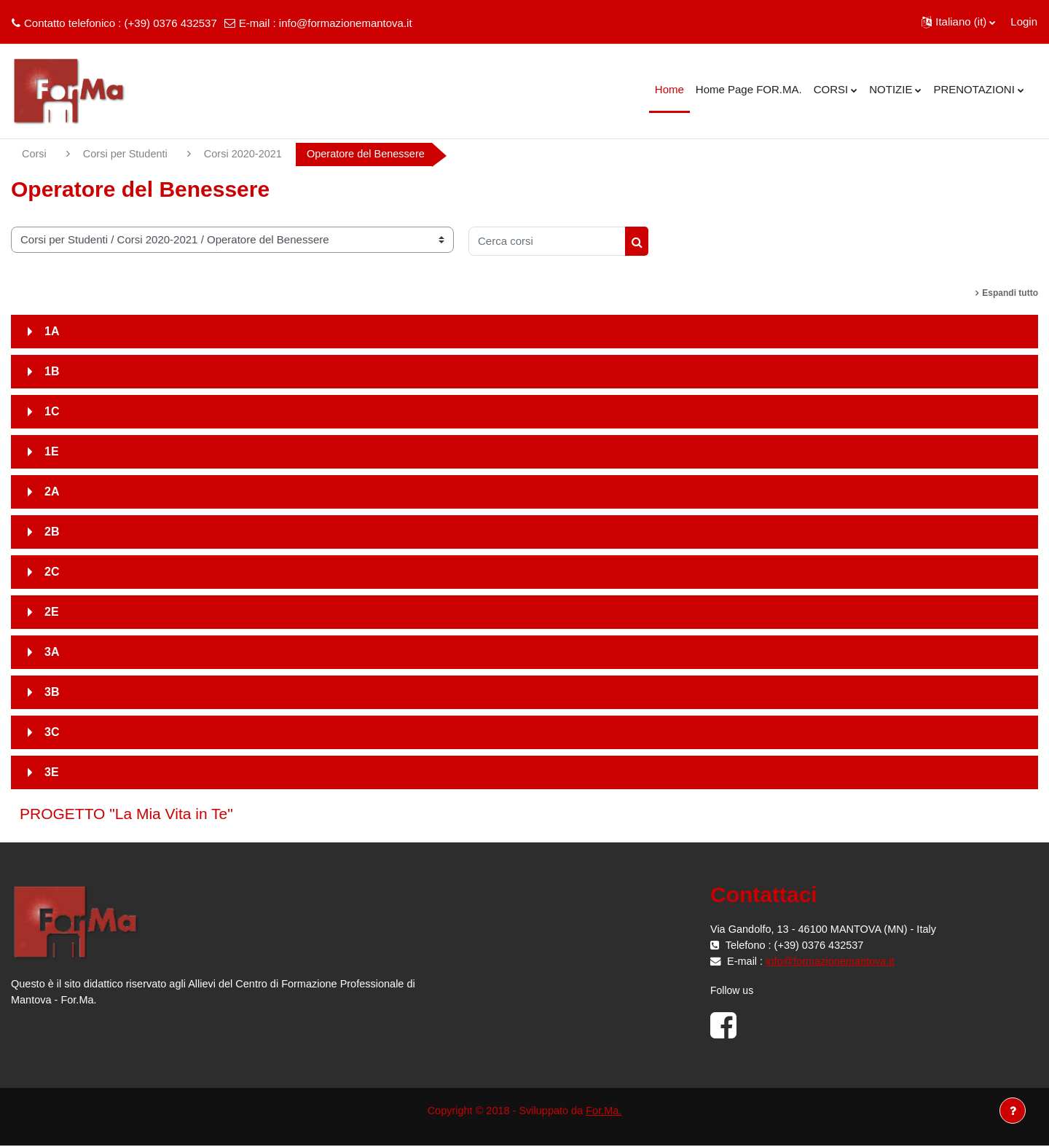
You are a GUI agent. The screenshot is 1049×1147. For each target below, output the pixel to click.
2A (51, 492)
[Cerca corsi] (547, 242)
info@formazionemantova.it (345, 23)
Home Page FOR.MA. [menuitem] (749, 89)
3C (51, 733)
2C (51, 572)
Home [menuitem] (669, 89)
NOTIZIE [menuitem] (890, 89)
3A (51, 652)
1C (51, 412)
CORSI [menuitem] (831, 89)
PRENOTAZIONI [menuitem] (973, 89)
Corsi (34, 154)
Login (1023, 21)
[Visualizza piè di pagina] (1012, 1110)
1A (51, 332)
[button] (958, 22)
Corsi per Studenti (127, 154)
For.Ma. (606, 1111)
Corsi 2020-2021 (248, 154)
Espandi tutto (1010, 294)
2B (51, 532)
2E (51, 612)
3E (51, 773)
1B (51, 372)
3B (51, 692)
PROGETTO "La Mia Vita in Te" (126, 814)
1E (51, 452)
